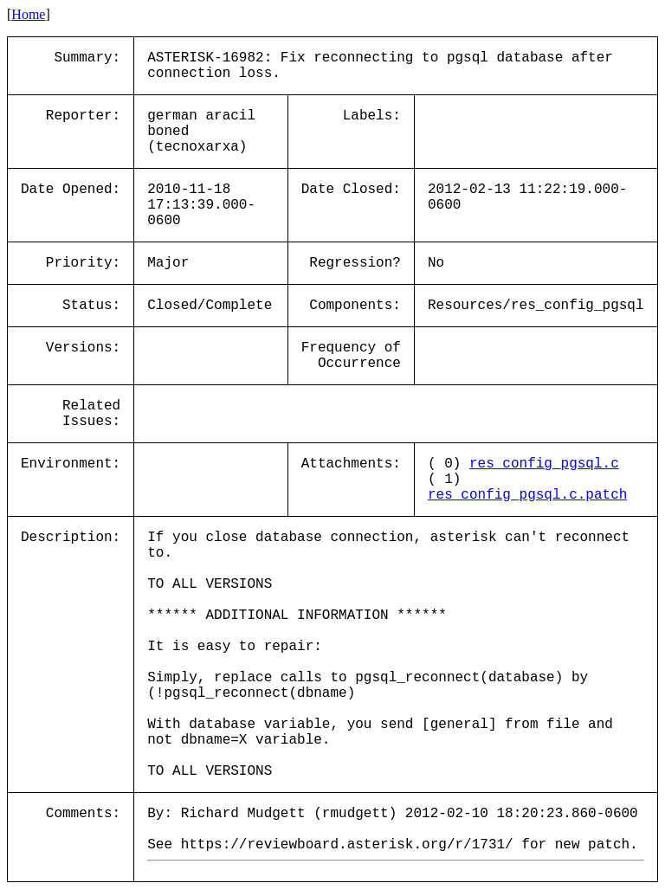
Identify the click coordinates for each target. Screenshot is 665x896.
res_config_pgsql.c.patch (527, 495)
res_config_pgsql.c (544, 464)
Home (28, 14)
